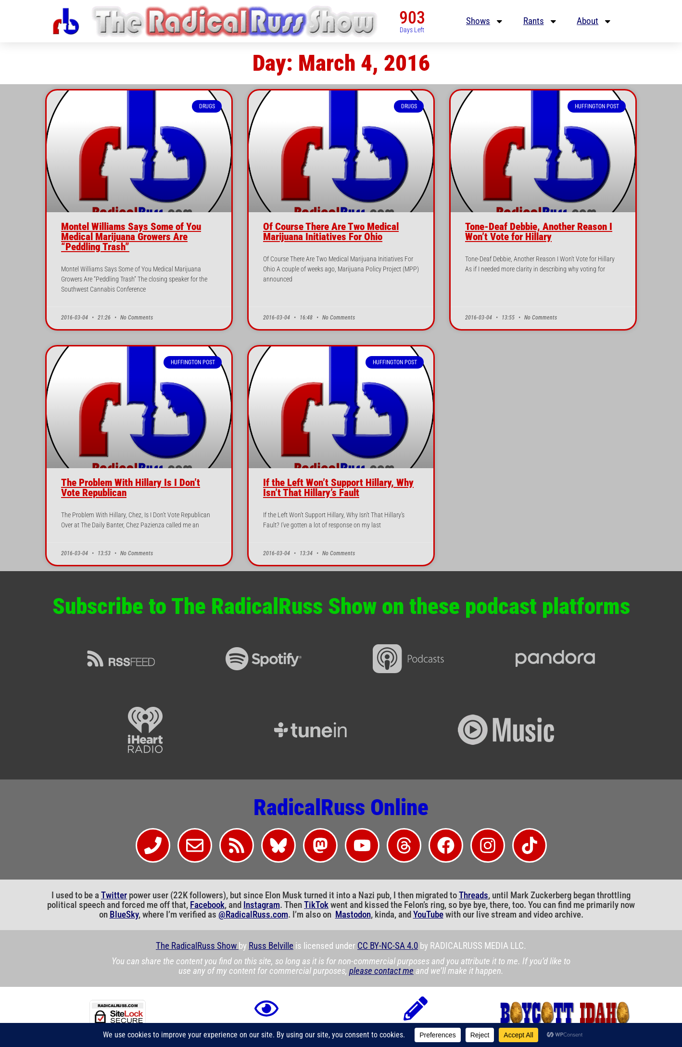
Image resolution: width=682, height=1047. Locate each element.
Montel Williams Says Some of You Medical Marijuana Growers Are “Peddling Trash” (131, 237)
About (594, 21)
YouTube (428, 914)
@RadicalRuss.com (253, 914)
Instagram (261, 905)
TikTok (316, 905)
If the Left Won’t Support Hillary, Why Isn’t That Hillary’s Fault (338, 487)
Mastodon (353, 914)
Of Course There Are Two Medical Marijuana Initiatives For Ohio (331, 232)
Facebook (207, 905)
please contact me (381, 971)
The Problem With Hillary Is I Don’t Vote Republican (130, 487)
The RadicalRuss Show (197, 946)
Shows (485, 21)
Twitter (114, 895)
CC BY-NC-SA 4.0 (387, 946)
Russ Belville (271, 946)
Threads (473, 895)
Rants (540, 21)
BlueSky (124, 914)
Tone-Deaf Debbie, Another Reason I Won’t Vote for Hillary (538, 232)
